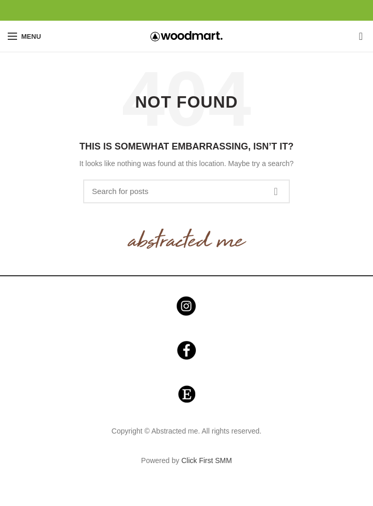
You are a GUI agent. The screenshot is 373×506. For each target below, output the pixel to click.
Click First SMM (206, 460)
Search (276, 191)
